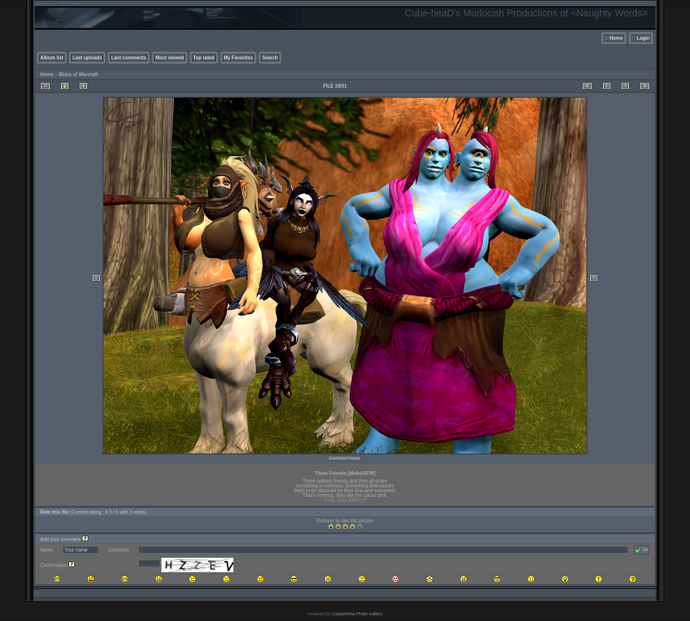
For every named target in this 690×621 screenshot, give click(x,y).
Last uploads (87, 57)
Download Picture (345, 458)
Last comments (128, 57)
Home (616, 38)
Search (270, 57)
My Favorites (238, 57)
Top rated (204, 57)
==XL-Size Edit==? (345, 500)
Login (643, 38)
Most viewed (169, 57)
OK (641, 550)
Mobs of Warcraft (78, 74)
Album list (51, 57)
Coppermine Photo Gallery (357, 613)
